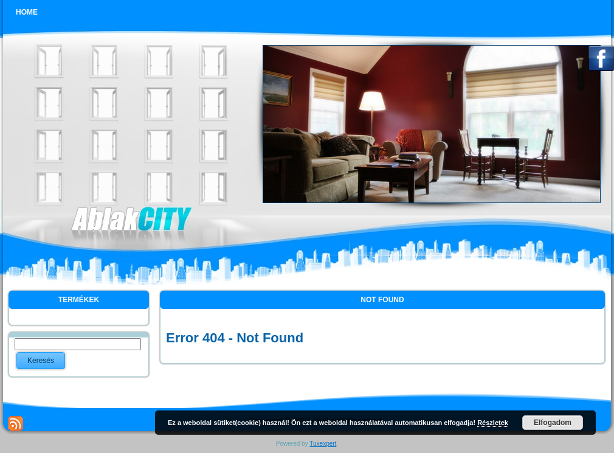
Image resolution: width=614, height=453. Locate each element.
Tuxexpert (322, 443)
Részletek (492, 422)
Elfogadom (552, 422)
